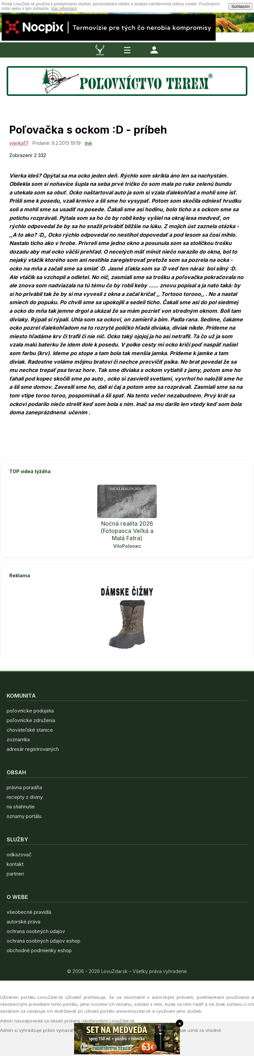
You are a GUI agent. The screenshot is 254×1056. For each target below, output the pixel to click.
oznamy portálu (24, 816)
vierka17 (18, 143)
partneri (15, 874)
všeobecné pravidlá (29, 912)
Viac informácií (64, 8)
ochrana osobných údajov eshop (43, 941)
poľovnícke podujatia (30, 711)
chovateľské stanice (30, 730)
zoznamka (18, 739)
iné (88, 143)
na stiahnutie (21, 806)
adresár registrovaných (33, 749)
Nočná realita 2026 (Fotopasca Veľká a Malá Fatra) (127, 531)
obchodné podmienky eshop (39, 950)
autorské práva (23, 921)
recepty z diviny (25, 797)
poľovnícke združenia (31, 720)
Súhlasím (240, 6)
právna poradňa (24, 787)
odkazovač (19, 854)
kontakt (15, 864)
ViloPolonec (127, 546)
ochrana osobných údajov (36, 931)
